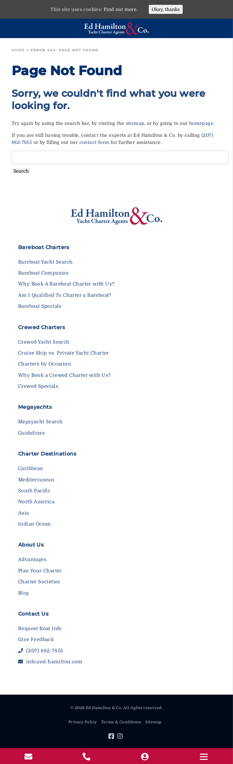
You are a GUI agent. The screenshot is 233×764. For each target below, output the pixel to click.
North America (36, 502)
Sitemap (153, 722)
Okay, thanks (166, 9)
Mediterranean (36, 480)
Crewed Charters (41, 327)
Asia (23, 513)
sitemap (135, 123)
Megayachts (35, 407)
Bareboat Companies (43, 273)
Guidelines (31, 433)
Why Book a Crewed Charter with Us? (64, 375)
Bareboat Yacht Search (45, 262)
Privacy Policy (82, 722)
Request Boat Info (40, 628)
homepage (201, 123)
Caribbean (30, 468)
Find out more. (121, 9)
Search (21, 171)
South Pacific (34, 491)
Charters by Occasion (44, 364)
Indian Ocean (34, 524)
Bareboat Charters (43, 247)
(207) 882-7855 (40, 651)
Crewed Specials (38, 386)
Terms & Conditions (121, 722)
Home (18, 50)
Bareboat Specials (40, 306)
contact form (94, 142)
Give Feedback (36, 639)
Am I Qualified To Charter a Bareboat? (64, 295)
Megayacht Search (40, 422)
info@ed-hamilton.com (50, 662)
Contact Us (33, 614)
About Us (31, 545)
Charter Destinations (47, 454)
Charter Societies (39, 582)
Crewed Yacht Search (44, 342)
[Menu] (204, 757)
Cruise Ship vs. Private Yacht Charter (63, 353)
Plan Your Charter (40, 571)
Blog (23, 593)
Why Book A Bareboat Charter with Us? (66, 284)
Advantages (32, 559)
